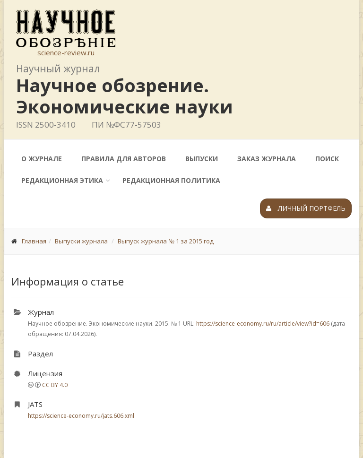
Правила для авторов (123, 158)
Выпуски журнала (81, 241)
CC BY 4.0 (55, 385)
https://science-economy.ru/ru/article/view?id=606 (262, 324)
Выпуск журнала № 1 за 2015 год (166, 241)
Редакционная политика (171, 180)
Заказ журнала (266, 158)
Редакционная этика (62, 180)
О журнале (41, 158)
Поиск (327, 158)
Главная (34, 241)
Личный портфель (306, 208)
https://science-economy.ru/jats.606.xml (81, 416)
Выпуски (201, 158)
